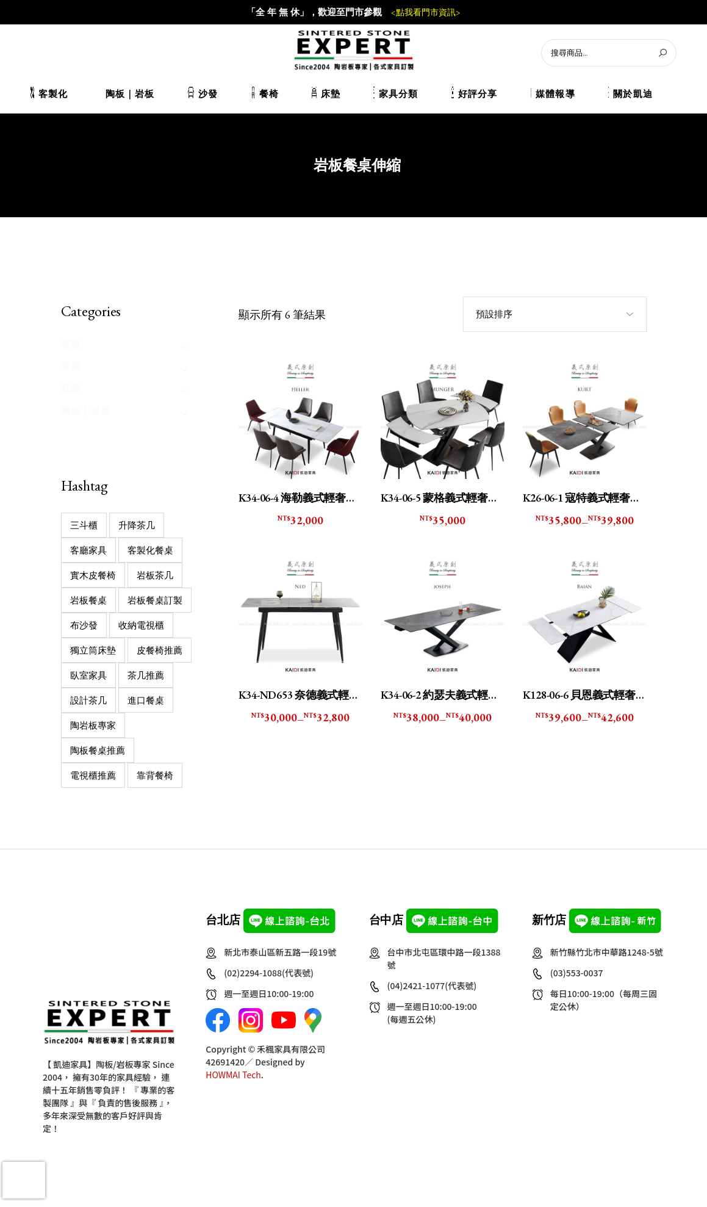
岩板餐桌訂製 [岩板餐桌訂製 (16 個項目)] (154, 600)
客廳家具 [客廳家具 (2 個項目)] (88, 550)
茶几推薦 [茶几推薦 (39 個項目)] (145, 675)
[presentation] (23, 1180)
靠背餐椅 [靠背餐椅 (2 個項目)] (155, 775)
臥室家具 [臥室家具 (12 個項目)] (88, 675)
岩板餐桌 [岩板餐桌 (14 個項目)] (88, 600)
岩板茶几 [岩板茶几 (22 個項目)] (155, 575)
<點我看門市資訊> (426, 13)
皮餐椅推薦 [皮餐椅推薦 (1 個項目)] (159, 650)
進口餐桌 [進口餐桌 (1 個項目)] (145, 700)
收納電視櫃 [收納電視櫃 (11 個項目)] (141, 625)
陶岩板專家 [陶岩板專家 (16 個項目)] (93, 725)
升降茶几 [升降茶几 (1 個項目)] (136, 525)
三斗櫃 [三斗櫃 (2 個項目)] (84, 525)
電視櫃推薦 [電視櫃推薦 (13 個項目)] (93, 775)
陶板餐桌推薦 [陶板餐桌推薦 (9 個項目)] (97, 750)
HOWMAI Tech (233, 1074)
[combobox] (555, 314)
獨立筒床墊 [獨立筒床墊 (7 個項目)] (93, 650)
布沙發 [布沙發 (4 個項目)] (84, 625)
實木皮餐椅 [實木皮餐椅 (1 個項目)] (93, 575)
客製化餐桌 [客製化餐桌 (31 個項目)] (150, 550)
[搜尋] (662, 53)
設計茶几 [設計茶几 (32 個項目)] (88, 700)
